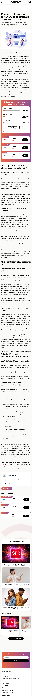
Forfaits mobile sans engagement (10, 678)
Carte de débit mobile (7, 692)
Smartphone (5, 688)
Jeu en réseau (6, 120)
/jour (27, 110)
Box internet (5, 685)
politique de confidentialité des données (18, 665)
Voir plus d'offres (16, 160)
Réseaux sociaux (7, 114)
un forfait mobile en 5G (13, 56)
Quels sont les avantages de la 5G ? (14, 469)
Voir (25, 139)
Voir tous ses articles (9, 483)
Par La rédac (4, 52)
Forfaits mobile (6, 488)
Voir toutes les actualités (16, 638)
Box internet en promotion (8, 676)
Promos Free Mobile (7, 681)
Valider (16, 660)
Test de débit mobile (7, 690)
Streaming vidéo (7, 108)
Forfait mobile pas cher (8, 674)
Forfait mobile (5, 683)
